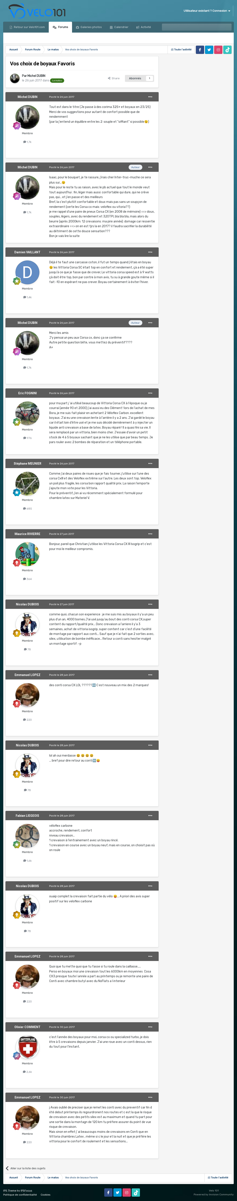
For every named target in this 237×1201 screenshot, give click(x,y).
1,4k (27, 297)
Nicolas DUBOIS (27, 604)
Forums (62, 27)
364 (27, 579)
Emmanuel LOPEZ (27, 675)
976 (27, 438)
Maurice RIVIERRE (27, 534)
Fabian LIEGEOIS (27, 815)
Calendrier (121, 27)
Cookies (45, 1194)
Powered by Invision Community (214, 1194)
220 (27, 719)
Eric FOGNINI (27, 393)
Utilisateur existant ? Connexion (207, 10)
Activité (145, 27)
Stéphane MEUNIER (27, 463)
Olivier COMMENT (27, 1027)
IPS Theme (9, 1190)
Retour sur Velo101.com (29, 27)
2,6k (27, 1071)
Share (114, 78)
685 (27, 508)
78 (27, 649)
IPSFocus (26, 1190)
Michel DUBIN (36, 76)
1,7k (27, 142)
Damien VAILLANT (27, 252)
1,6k (27, 860)
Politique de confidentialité (20, 1194)
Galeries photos (91, 27)
